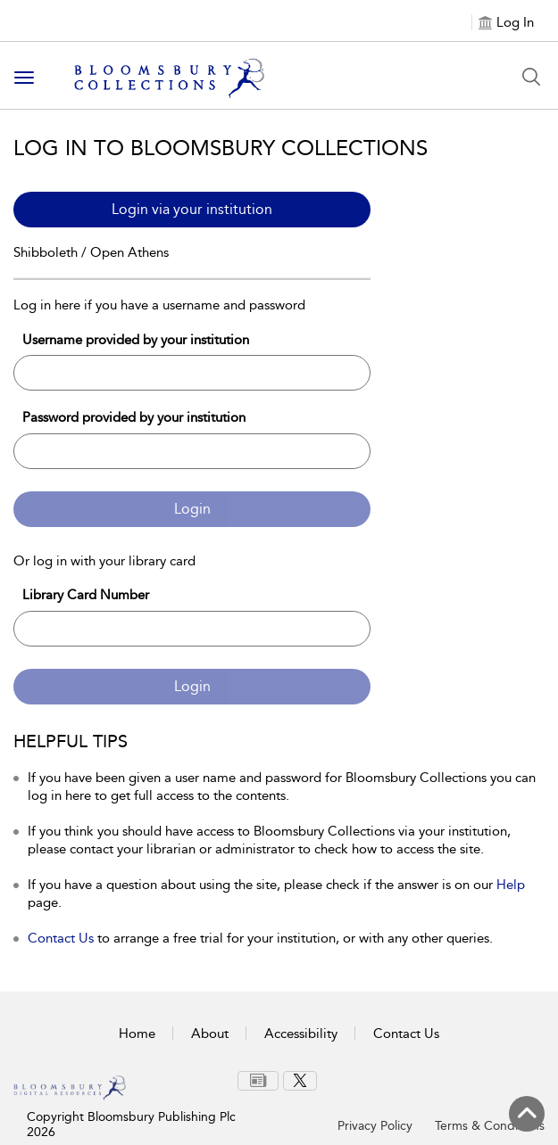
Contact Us (61, 938)
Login (192, 508)
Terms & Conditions (490, 1125)
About (210, 1034)
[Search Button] (531, 77)
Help (510, 885)
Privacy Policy (374, 1125)
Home (137, 1034)
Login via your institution (192, 209)
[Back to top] (527, 1114)
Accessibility (300, 1034)
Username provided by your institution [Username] (135, 340)
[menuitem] (258, 1081)
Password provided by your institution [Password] (134, 417)
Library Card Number (85, 595)
